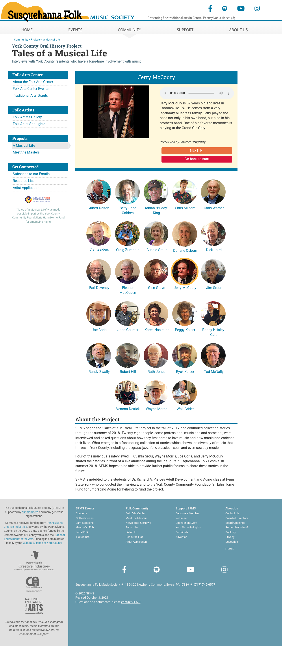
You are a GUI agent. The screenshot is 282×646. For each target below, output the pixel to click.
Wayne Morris (156, 395)
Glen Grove (156, 274)
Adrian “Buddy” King (156, 196)
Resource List (23, 181)
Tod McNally (213, 358)
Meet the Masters (26, 152)
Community (21, 39)
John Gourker (127, 316)
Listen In (131, 532)
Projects (36, 39)
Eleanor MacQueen (127, 276)
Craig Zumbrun (127, 236)
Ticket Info (82, 537)
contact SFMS (130, 602)
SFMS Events (85, 508)
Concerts (81, 513)
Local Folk (82, 532)
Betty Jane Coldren (127, 196)
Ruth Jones (156, 358)
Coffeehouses (85, 518)
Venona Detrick (127, 395)
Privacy (229, 537)
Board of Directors (236, 518)
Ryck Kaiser (185, 358)
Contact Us (232, 513)
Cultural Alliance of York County (42, 542)
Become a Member (187, 513)
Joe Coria (99, 316)
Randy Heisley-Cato (213, 318)
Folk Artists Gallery (27, 117)
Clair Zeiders (99, 236)
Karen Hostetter (156, 316)
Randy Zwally (99, 358)
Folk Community (137, 508)
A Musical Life (24, 145)
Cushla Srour (156, 236)
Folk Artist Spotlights (29, 124)
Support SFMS (186, 508)
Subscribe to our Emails (31, 174)
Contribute (182, 532)
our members (30, 512)
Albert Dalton (99, 194)
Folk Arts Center (135, 513)
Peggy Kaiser (185, 316)
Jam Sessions (85, 522)
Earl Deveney (99, 274)
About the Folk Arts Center (33, 82)
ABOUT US (238, 29)
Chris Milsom (185, 194)
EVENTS (75, 29)
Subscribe (132, 527)
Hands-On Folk (85, 527)
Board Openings (235, 522)
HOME (27, 29)
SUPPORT (185, 29)
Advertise (181, 537)
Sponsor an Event (186, 522)
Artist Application (26, 188)
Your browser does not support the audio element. (197, 93)
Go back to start (197, 159)
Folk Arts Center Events (30, 89)
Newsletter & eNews (138, 522)
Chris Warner (213, 194)
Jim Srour (213, 274)
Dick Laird (213, 236)
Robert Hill (127, 358)
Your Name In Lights (188, 527)
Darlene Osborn (185, 236)
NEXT (194, 150)
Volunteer (181, 518)
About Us (231, 508)
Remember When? (236, 527)
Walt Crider (185, 395)
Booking (230, 532)
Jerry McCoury (185, 274)
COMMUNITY (129, 29)
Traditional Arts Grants (30, 95)
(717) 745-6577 (204, 584)
